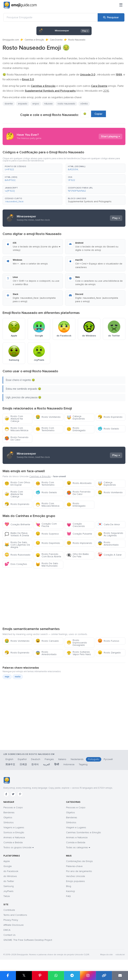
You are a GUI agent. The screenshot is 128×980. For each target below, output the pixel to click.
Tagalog (83, 764)
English (9, 759)
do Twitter (8, 881)
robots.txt (120, 954)
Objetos (7, 817)
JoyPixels (8, 891)
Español (22, 759)
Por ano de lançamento (79, 871)
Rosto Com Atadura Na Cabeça (13, 419)
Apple (6, 861)
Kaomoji (70, 891)
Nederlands (77, 759)
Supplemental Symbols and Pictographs (89, 201)
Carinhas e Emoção (34, 39)
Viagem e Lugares (76, 827)
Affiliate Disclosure (13, 924)
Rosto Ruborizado (17, 554)
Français (49, 759)
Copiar (98, 113)
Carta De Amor (109, 524)
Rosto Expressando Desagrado (77, 643)
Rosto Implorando (79, 543)
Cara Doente (56, 39)
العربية (46, 764)
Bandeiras (8, 812)
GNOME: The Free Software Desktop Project (27, 939)
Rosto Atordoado (79, 483)
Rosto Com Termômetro (45, 429)
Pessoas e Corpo (13, 807)
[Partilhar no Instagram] (88, 975)
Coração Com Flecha (46, 525)
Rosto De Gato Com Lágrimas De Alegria (17, 545)
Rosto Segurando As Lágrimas (110, 534)
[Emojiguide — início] (6, 780)
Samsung (8, 886)
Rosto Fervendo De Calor (16, 438)
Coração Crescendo (76, 525)
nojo (7, 676)
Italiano (62, 759)
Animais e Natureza (14, 837)
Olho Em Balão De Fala (78, 555)
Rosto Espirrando (110, 417)
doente (9, 103)
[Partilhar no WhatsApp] (56, 975)
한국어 (35, 764)
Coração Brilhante (17, 524)
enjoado (22, 103)
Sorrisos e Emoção (13, 832)
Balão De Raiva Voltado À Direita (16, 534)
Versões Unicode (75, 876)
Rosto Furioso (108, 641)
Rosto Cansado (47, 641)
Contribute (9, 910)
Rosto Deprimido (48, 543)
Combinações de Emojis (79, 861)
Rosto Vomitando (48, 417)
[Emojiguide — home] (20, 5)
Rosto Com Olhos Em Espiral (17, 483)
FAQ (68, 896)
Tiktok (6, 896)
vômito (84, 103)
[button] (32, 168)
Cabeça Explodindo (76, 417)
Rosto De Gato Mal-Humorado (47, 564)
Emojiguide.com (11, 39)
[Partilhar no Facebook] (8, 975)
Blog (68, 886)
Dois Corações (15, 564)
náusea (48, 103)
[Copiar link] (104, 975)
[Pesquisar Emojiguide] (51, 17)
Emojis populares (75, 881)
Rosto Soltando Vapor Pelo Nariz (79, 653)
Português (93, 759)
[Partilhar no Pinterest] (40, 975)
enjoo (35, 103)
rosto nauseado (66, 103)
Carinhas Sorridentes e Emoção (83, 832)
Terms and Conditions (15, 915)
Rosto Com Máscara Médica (16, 429)
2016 (106, 91)
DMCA (6, 929)
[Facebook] (6, 794)
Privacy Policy (10, 920)
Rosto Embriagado (76, 429)
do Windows (10, 876)
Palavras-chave (74, 866)
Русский (108, 759)
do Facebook (10, 871)
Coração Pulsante (79, 533)
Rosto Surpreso (47, 533)
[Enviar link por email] (120, 975)
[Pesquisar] (111, 17)
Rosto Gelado (108, 428)
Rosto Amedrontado (108, 543)
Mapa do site (106, 954)
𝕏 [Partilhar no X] (24, 975)
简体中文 (10, 764)
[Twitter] (13, 794)
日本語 (23, 764)
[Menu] (121, 5)
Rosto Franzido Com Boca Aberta (48, 555)
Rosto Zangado (109, 652)
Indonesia (68, 764)
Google (7, 866)
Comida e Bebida (13, 842)
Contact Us (9, 934)
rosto (18, 676)
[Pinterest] (20, 794)
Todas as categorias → (78, 847)
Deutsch (35, 759)
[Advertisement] (64, 597)
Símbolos (8, 822)
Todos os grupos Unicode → (18, 847)
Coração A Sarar (110, 554)
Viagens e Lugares (13, 827)
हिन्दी (56, 764)
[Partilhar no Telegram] (72, 975)
